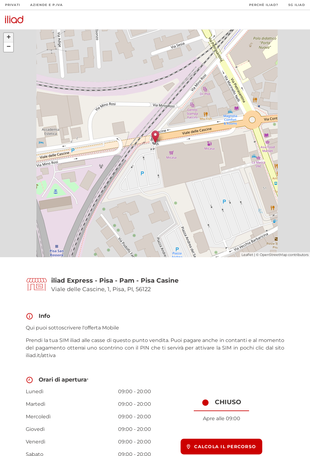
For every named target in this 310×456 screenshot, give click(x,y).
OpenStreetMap (273, 254)
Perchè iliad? (263, 5)
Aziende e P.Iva (46, 5)
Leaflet (247, 254)
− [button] (9, 47)
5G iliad (296, 5)
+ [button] (9, 37)
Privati (12, 5)
